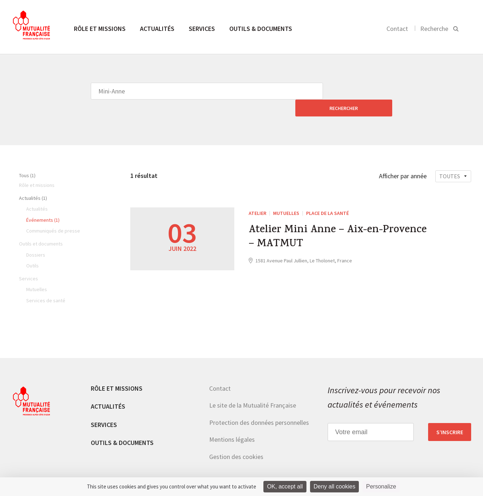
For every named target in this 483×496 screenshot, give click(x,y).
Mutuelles (286, 196)
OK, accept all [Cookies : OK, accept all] (285, 486)
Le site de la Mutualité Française (252, 388)
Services (202, 28)
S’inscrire (449, 415)
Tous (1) (27, 158)
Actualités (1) (33, 181)
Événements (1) (43, 203)
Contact (397, 28)
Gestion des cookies (236, 440)
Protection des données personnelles (259, 405)
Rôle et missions (100, 28)
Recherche (434, 28)
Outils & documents (260, 28)
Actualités (157, 28)
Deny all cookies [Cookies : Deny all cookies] (335, 486)
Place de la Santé (327, 196)
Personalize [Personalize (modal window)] (381, 486)
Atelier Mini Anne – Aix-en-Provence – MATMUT (339, 221)
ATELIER (257, 196)
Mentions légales (232, 422)
